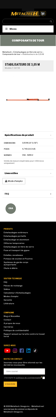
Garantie (8, 300)
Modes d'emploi (11, 296)
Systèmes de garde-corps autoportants (16, 263)
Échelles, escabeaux (13, 255)
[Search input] (26, 21)
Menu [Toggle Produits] (11, 28)
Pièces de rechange (13, 285)
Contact (7, 320)
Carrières (8, 327)
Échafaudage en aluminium (16, 239)
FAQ (5, 282)
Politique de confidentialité (16, 330)
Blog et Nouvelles (12, 316)
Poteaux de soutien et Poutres (18, 259)
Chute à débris (10, 268)
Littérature (9, 303)
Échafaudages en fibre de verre (19, 247)
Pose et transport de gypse (16, 250)
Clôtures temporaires (14, 243)
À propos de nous (12, 323)
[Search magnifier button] (51, 21)
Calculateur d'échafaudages (17, 293)
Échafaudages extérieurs (16, 232)
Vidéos (7, 289)
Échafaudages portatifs (15, 236)
